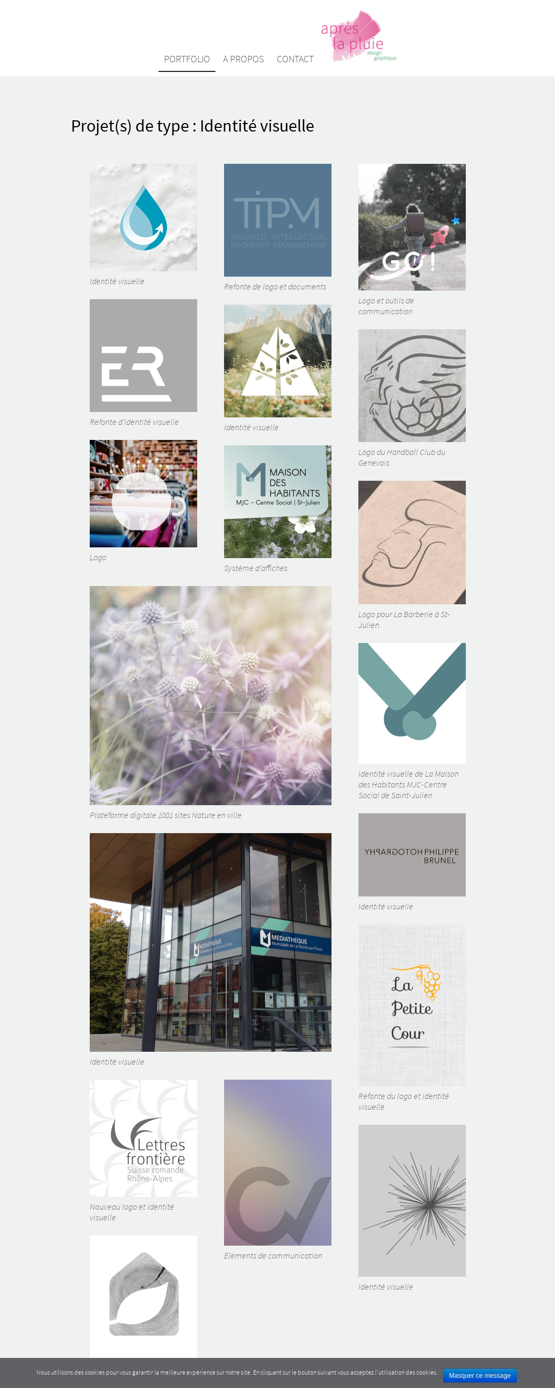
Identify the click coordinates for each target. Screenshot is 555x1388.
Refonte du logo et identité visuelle (412, 1018)
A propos (243, 59)
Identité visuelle (143, 225)
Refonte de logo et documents (277, 228)
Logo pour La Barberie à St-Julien (412, 555)
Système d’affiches (277, 509)
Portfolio (187, 59)
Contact (295, 59)
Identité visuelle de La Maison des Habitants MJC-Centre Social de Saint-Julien (412, 721)
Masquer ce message (480, 1375)
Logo (143, 501)
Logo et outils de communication (412, 240)
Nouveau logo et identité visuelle (143, 1151)
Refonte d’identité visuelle (143, 363)
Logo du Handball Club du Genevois (412, 398)
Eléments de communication (277, 1170)
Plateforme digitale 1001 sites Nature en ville (210, 703)
